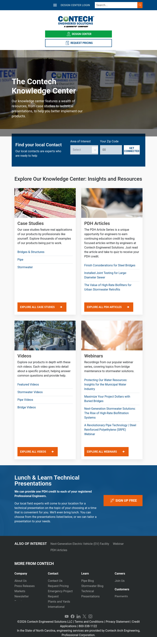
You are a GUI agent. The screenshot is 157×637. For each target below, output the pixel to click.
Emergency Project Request (60, 593)
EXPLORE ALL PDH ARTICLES (104, 307)
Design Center (78, 34)
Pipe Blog (87, 581)
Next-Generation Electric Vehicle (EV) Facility (79, 544)
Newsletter (21, 596)
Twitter (84, 612)
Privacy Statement (118, 617)
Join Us (120, 581)
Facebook (73, 612)
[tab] (28, 572)
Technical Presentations (90, 593)
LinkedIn (78, 612)
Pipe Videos (25, 399)
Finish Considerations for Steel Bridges (109, 265)
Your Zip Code (109, 141)
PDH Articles (58, 550)
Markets (19, 591)
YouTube (67, 612)
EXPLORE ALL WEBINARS (102, 451)
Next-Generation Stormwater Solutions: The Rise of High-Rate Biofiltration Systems (110, 413)
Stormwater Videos (30, 392)
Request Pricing (58, 586)
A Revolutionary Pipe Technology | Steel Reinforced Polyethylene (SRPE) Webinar (110, 429)
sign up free (123, 500)
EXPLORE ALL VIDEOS (33, 451)
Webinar (118, 544)
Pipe (20, 259)
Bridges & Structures (30, 252)
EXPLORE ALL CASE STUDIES (37, 307)
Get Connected (131, 149)
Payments (121, 595)
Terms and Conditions (88, 617)
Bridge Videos (26, 407)
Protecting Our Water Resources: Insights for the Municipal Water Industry (105, 384)
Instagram (90, 612)
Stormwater (25, 267)
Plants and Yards (59, 601)
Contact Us (55, 581)
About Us (20, 581)
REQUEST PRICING (78, 43)
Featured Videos (28, 384)
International (56, 607)
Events (18, 601)
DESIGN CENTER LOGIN (75, 5)
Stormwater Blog (92, 586)
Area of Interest (80, 141)
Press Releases (24, 586)
